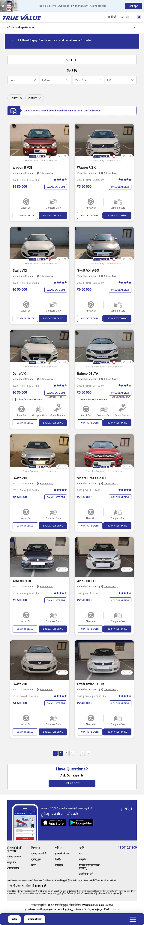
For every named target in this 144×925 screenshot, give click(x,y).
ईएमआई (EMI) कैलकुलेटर (14, 849)
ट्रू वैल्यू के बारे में (38, 853)
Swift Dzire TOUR (90, 684)
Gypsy (14, 97)
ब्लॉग (33, 865)
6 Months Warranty (96, 367)
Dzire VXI (20, 374)
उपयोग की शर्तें (86, 873)
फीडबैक (59, 865)
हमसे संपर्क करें (62, 853)
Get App (133, 6)
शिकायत (35, 847)
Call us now (72, 783)
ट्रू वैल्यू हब (36, 859)
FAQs (58, 859)
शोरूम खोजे (13, 868)
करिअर (58, 847)
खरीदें (81, 847)
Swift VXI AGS (88, 270)
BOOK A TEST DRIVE (53, 215)
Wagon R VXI (22, 167)
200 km (32, 97)
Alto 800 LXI (22, 581)
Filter (72, 60)
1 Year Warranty (31, 160)
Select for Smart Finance (27, 399)
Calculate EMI (55, 186)
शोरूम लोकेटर (34, 919)
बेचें (80, 853)
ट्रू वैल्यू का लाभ (14, 856)
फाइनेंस (82, 859)
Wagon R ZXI (87, 167)
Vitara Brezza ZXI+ (91, 478)
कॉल (14, 919)
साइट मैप (11, 862)
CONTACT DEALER (25, 215)
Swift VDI (20, 684)
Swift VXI (20, 270)
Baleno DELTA (87, 374)
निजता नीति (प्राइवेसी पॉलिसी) (89, 867)
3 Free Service (49, 160)
